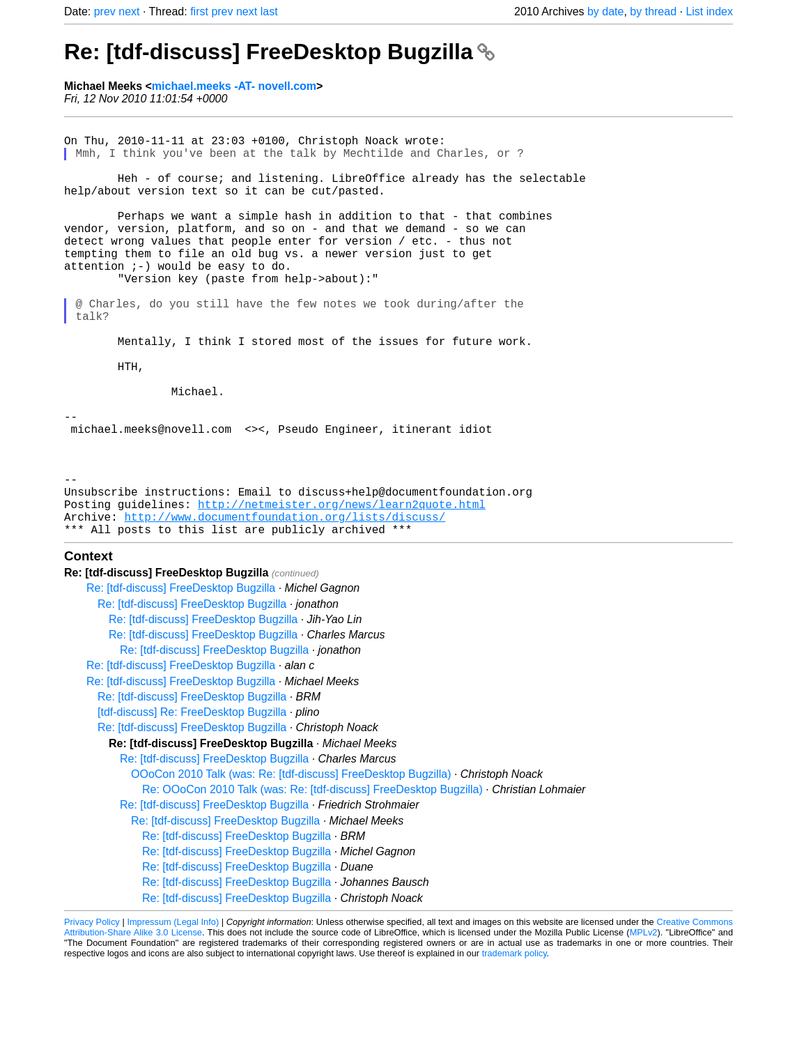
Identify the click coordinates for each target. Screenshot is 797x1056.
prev (105, 11)
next (128, 11)
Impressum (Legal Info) (173, 1014)
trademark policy (514, 1045)
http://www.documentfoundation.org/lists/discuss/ (284, 605)
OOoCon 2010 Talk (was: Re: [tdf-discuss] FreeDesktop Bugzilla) (291, 866)
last (269, 11)
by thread (653, 11)
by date (605, 11)
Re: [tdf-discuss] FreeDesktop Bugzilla (279, 51)
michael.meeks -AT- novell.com (234, 86)
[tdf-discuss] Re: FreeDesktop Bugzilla (192, 804)
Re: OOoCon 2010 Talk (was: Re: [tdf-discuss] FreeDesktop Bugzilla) (312, 881)
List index (709, 11)
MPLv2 (644, 1024)
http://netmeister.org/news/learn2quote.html (342, 590)
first (199, 11)
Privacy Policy (92, 1014)
